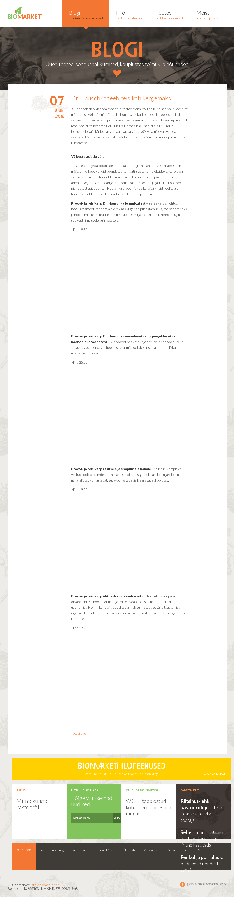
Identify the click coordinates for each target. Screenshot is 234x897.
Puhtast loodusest (169, 14)
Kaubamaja (79, 850)
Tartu (186, 850)
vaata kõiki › (218, 833)
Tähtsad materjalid (129, 14)
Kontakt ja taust (208, 14)
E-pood (217, 850)
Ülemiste (129, 850)
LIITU (117, 817)
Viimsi (170, 850)
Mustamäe (151, 850)
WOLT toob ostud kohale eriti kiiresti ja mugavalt (148, 807)
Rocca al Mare (105, 850)
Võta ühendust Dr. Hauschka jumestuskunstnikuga (121, 769)
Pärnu (201, 850)
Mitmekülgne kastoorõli (32, 804)
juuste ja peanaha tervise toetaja (201, 813)
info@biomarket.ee (45, 885)
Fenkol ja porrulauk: (202, 857)
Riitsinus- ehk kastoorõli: (195, 804)
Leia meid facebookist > (182, 884)
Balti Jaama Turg (51, 850)
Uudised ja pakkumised (86, 14)
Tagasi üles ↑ (80, 733)
